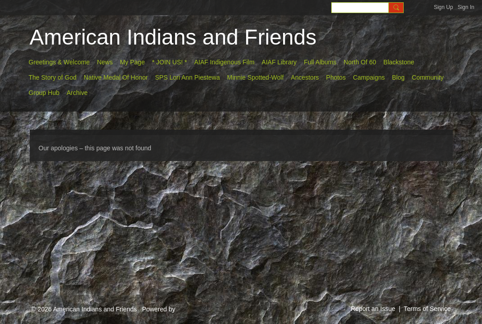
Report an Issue (373, 308)
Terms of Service (427, 308)
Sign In (466, 7)
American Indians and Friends (173, 37)
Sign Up (443, 7)
